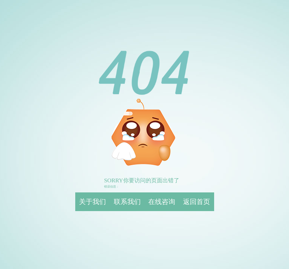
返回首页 (196, 201)
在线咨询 (161, 201)
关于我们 (92, 201)
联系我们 (127, 201)
